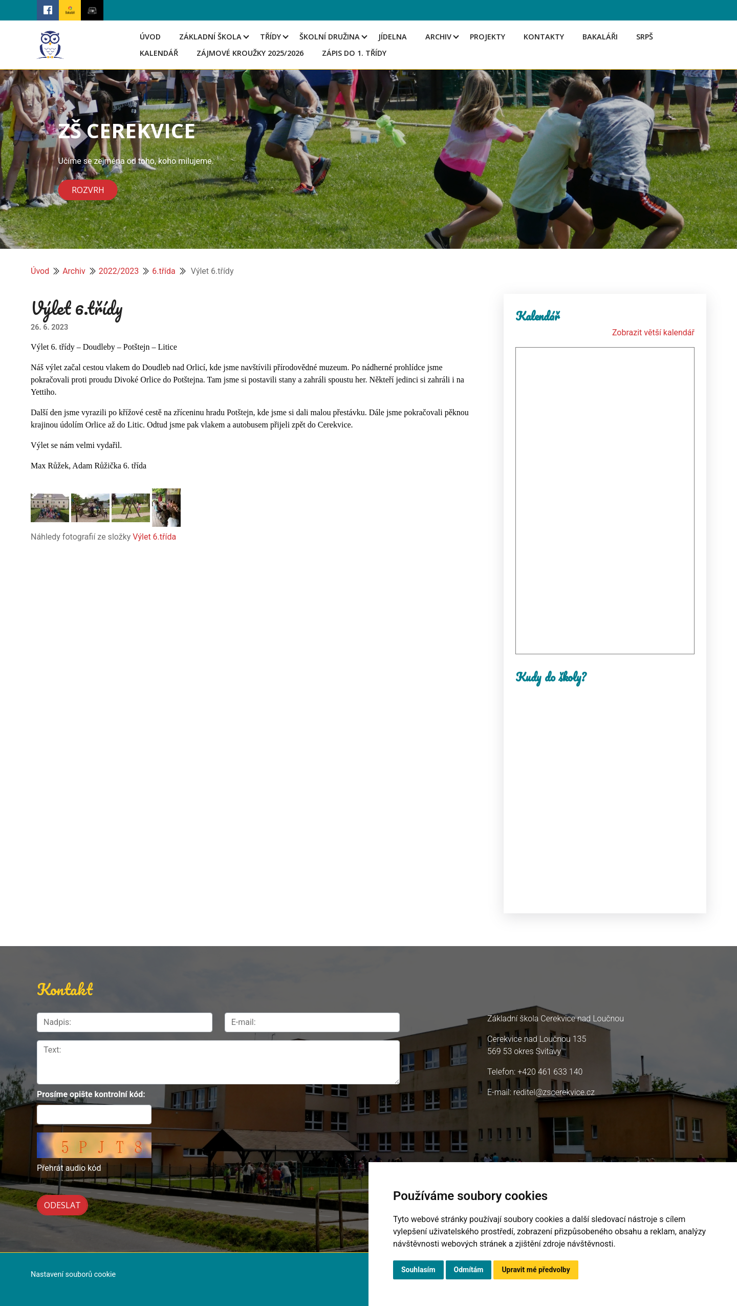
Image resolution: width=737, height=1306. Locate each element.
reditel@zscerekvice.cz (554, 1092)
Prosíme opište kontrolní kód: (91, 1094)
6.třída (164, 271)
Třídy (270, 36)
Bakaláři (600, 36)
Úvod (150, 36)
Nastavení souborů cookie (73, 1274)
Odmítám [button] (469, 1270)
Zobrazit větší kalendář (653, 332)
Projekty (487, 36)
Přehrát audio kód (69, 1168)
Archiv (438, 36)
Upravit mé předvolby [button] (536, 1270)
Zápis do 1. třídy (354, 53)
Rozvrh (88, 190)
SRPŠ (644, 36)
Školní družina (329, 36)
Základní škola (210, 36)
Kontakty (544, 36)
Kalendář (159, 53)
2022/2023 (119, 271)
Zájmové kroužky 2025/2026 (250, 53)
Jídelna (392, 36)
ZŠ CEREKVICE (127, 130)
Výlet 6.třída (154, 537)
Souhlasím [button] (418, 1270)
